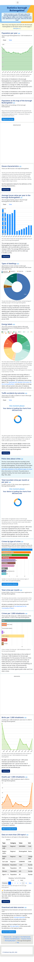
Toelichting (6, 256)
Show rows (17, 880)
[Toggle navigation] (17, 2)
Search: (17, 839)
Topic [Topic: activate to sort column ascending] (4, 843)
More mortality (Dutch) (9, 829)
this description (14, 926)
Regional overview (8, 119)
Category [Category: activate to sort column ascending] (13, 843)
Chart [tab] (4, 40)
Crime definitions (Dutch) (10, 584)
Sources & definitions (9, 932)
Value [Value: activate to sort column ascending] (20, 843)
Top (18, 942)
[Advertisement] (17, 144)
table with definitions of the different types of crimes (17, 469)
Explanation (6, 189)
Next (30, 883)
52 (26, 883)
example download (19, 917)
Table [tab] (10, 40)
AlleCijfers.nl (16, 28)
